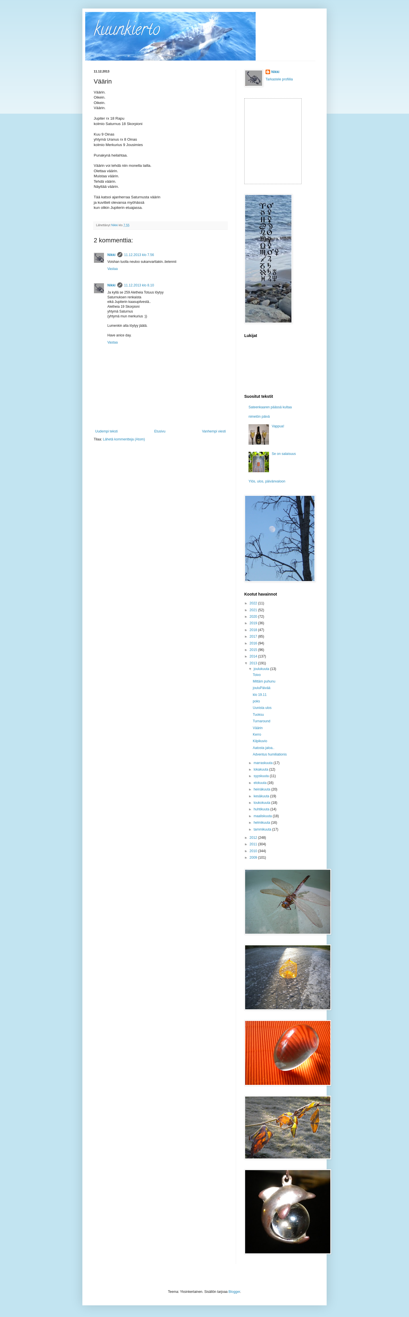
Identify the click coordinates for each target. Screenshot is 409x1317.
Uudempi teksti (106, 431)
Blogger (234, 1292)
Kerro (257, 734)
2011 (254, 844)
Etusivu (159, 431)
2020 (254, 617)
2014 (254, 656)
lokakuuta (261, 769)
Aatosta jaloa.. (263, 748)
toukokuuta (262, 803)
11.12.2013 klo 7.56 (139, 255)
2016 (254, 643)
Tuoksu (258, 715)
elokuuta (261, 783)
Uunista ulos (262, 708)
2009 (254, 858)
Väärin (258, 728)
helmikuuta (262, 823)
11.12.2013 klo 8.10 (139, 285)
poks (256, 701)
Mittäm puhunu (264, 681)
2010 (254, 851)
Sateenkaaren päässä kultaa (270, 407)
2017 (254, 636)
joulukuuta (262, 669)
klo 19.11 (260, 695)
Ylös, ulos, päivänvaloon (267, 481)
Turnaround (261, 721)
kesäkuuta (262, 796)
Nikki (111, 255)
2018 (254, 630)
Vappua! (278, 426)
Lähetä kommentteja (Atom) (124, 439)
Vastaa (112, 269)
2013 (254, 663)
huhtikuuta (262, 809)
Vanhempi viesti (214, 431)
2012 (254, 838)
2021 (254, 610)
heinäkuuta (262, 789)
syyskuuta (262, 776)
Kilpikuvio (260, 741)
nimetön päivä (259, 417)
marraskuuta (264, 763)
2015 (254, 650)
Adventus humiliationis (270, 754)
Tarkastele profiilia (279, 79)
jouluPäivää (261, 688)
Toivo (257, 675)
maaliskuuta (263, 816)
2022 (254, 603)
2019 (254, 623)
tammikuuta (263, 829)
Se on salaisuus (284, 454)
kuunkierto (127, 31)
